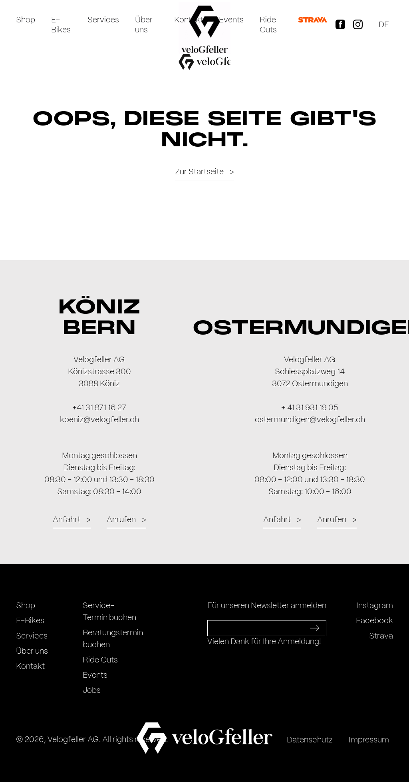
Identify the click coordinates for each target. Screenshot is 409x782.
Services (103, 20)
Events (231, 20)
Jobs (92, 690)
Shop (25, 20)
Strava (381, 636)
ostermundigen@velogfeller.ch (310, 420)
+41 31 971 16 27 (99, 408)
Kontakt (188, 20)
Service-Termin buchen (109, 612)
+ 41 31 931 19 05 (309, 408)
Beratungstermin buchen (113, 639)
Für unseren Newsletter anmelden (266, 606)
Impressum (369, 740)
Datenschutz (310, 740)
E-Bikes (61, 25)
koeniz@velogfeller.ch (99, 420)
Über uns (144, 25)
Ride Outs (268, 25)
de (384, 25)
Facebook (374, 621)
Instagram (374, 606)
